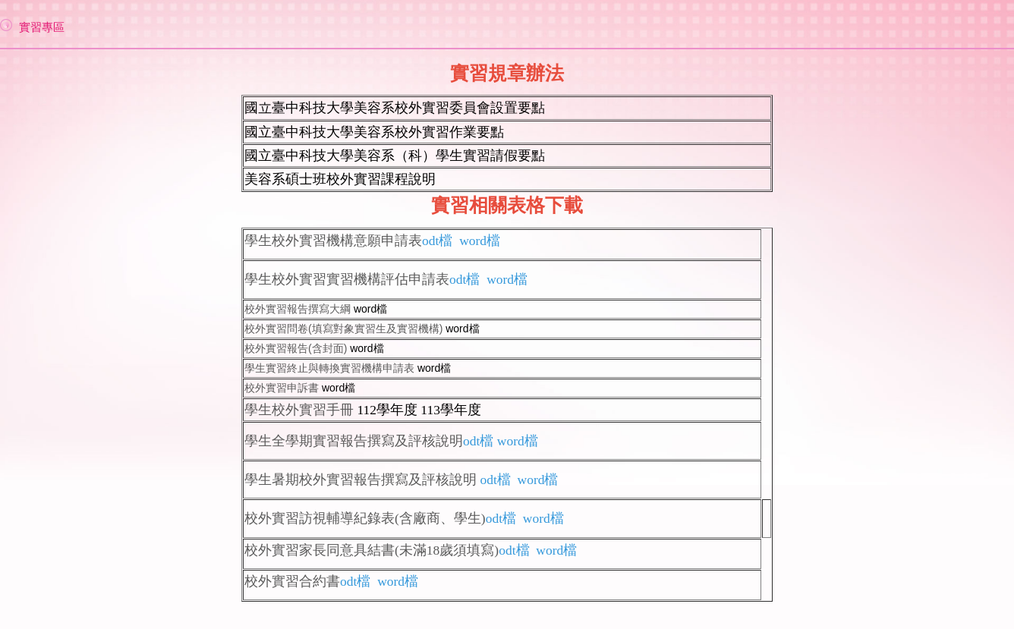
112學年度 (387, 409)
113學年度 (450, 409)
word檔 (370, 309)
